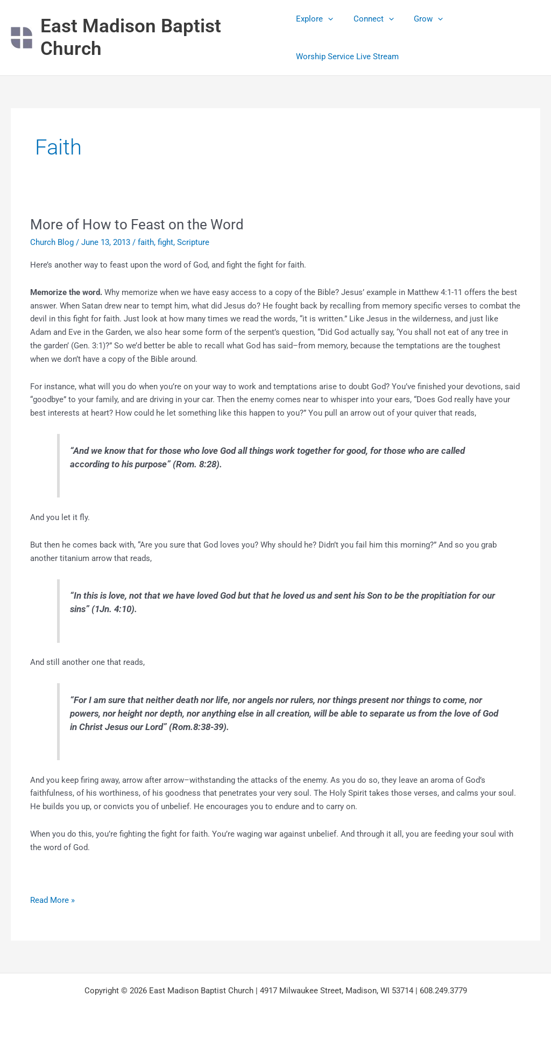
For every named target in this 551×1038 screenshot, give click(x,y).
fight (165, 242)
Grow (420, 19)
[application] (328, 19)
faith (146, 242)
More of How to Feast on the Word (137, 224)
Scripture (193, 242)
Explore (314, 19)
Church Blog (52, 242)
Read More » (52, 899)
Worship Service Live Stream (347, 56)
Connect (369, 19)
